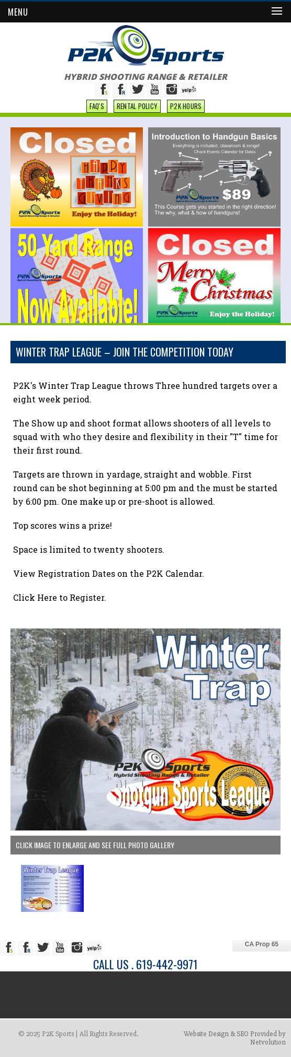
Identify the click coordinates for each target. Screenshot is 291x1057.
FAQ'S (96, 106)
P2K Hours (186, 106)
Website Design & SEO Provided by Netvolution (235, 1038)
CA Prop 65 (261, 944)
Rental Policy (137, 106)
